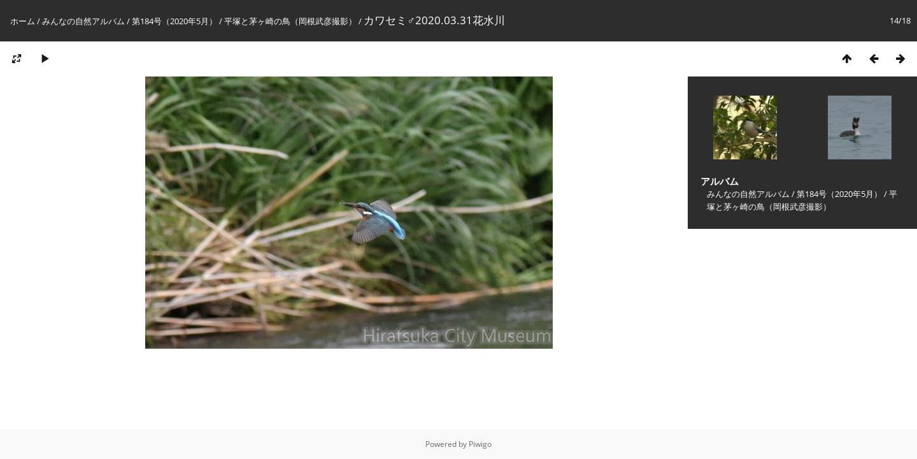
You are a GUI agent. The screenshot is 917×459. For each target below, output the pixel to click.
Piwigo (480, 444)
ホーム (22, 21)
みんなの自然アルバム (83, 21)
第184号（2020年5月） (174, 21)
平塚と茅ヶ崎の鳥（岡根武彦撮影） (290, 21)
